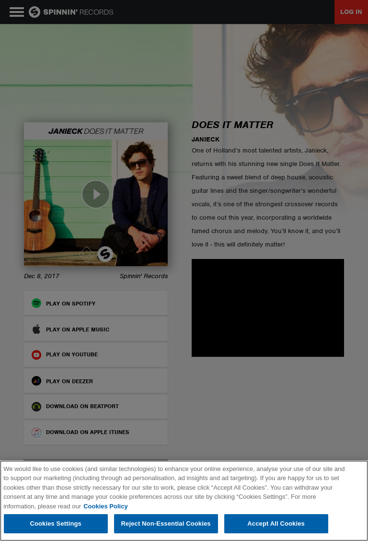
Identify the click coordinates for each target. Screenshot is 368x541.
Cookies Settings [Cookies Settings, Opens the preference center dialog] (55, 523)
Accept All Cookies (276, 523)
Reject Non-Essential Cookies (166, 523)
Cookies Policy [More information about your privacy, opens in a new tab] (105, 506)
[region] (184, 500)
